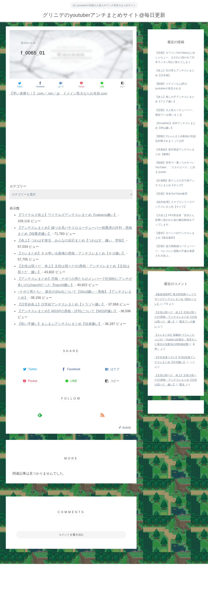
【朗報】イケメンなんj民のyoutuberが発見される (171, 86)
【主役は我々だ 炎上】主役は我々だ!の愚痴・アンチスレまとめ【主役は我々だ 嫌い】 (176, 317)
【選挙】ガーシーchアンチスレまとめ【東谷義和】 (175, 235)
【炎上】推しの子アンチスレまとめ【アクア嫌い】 (175, 99)
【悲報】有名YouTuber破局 (171, 193)
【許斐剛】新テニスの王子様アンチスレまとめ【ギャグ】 (175, 183)
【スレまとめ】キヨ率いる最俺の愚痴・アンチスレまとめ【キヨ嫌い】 (71, 253)
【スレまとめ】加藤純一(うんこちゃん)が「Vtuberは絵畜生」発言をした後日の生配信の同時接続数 (176, 339)
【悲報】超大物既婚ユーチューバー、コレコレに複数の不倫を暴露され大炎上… (175, 251)
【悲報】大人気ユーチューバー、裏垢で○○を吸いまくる (175, 112)
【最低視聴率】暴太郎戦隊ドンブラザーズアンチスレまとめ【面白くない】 (175, 299)
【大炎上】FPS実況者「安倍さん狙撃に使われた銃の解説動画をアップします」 (175, 220)
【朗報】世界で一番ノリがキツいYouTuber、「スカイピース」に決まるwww (175, 167)
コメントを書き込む (71, 534)
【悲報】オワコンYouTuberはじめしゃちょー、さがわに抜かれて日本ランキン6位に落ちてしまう (175, 57)
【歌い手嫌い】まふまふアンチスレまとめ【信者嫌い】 (60, 324)
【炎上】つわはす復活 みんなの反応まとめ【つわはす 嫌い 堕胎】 (71, 240)
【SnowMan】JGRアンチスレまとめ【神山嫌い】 (175, 125)
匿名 (182, 384)
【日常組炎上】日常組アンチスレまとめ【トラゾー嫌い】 (61, 304)
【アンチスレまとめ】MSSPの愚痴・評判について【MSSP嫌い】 (67, 311)
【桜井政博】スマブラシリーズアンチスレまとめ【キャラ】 (175, 204)
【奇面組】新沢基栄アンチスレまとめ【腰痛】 (175, 152)
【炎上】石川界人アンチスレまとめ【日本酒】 (175, 73)
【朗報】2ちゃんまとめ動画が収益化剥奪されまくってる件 (175, 138)
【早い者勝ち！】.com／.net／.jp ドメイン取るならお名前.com (58, 93)
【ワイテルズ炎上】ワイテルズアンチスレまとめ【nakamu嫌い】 (67, 215)
